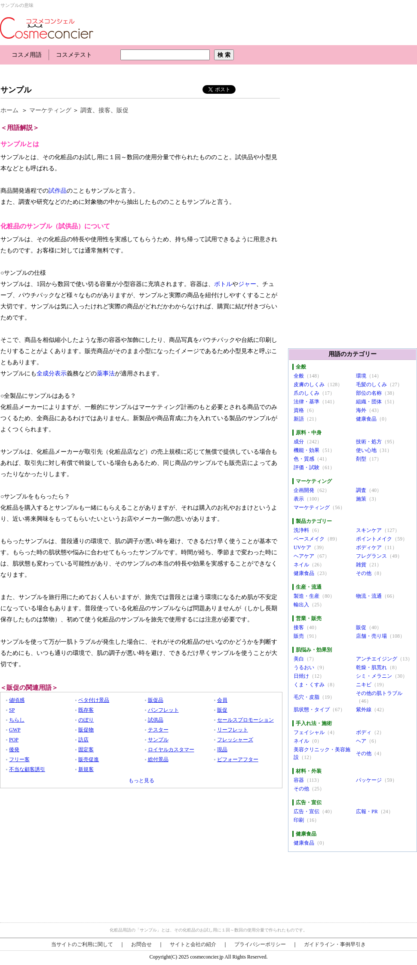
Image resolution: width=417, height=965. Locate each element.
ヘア (361, 741)
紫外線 (363, 710)
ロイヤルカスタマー (171, 750)
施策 (361, 499)
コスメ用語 (27, 55)
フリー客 (19, 759)
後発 (14, 750)
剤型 (361, 459)
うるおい (304, 667)
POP (13, 740)
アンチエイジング (376, 659)
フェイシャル (309, 732)
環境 (361, 376)
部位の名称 (369, 393)
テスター (158, 730)
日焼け (301, 676)
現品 (222, 750)
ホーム (9, 110)
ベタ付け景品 (93, 700)
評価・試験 (306, 467)
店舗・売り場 (371, 636)
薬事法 (106, 373)
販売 (299, 636)
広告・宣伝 (306, 811)
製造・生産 (306, 596)
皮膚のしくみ (309, 384)
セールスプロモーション (245, 720)
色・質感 (304, 459)
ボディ (363, 732)
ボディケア (369, 547)
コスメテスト (74, 55)
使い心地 (366, 450)
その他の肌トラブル (379, 693)
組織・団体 (369, 402)
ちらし (17, 720)
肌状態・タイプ (312, 710)
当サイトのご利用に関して (82, 944)
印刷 (299, 820)
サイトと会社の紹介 (193, 944)
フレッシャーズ (235, 740)
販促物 (86, 730)
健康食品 (366, 419)
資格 (299, 410)
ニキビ (363, 685)
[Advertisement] (156, 72)
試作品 (58, 190)
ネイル (301, 565)
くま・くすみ (309, 685)
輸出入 (301, 605)
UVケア (302, 547)
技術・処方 (369, 442)
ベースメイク (309, 539)
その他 (363, 573)
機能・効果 (306, 450)
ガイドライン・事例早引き (335, 944)
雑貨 (361, 565)
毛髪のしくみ (371, 384)
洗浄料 (301, 530)
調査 (86, 110)
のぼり (86, 720)
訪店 (83, 740)
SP (12, 710)
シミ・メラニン (374, 676)
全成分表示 (52, 373)
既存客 (86, 710)
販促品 (155, 700)
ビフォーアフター (237, 759)
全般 (299, 376)
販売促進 (88, 759)
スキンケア (369, 530)
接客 (104, 110)
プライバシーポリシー (260, 944)
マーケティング (50, 110)
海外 (361, 410)
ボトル (223, 284)
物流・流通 (369, 596)
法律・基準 (306, 402)
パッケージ (369, 780)
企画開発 (304, 490)
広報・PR (367, 811)
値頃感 (17, 700)
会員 (222, 700)
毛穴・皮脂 (306, 697)
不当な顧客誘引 (27, 769)
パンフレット (163, 710)
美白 (299, 659)
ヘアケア (304, 556)
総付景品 (158, 759)
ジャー (247, 284)
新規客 (86, 769)
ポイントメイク (374, 539)
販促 (123, 110)
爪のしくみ (306, 393)
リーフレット (232, 730)
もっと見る (141, 781)
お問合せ (141, 944)
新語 (299, 419)
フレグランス (371, 556)
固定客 (86, 750)
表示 (299, 499)
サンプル (15, 90)
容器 (299, 780)
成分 (299, 442)
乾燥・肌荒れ (371, 667)
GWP (15, 730)
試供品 (155, 720)
